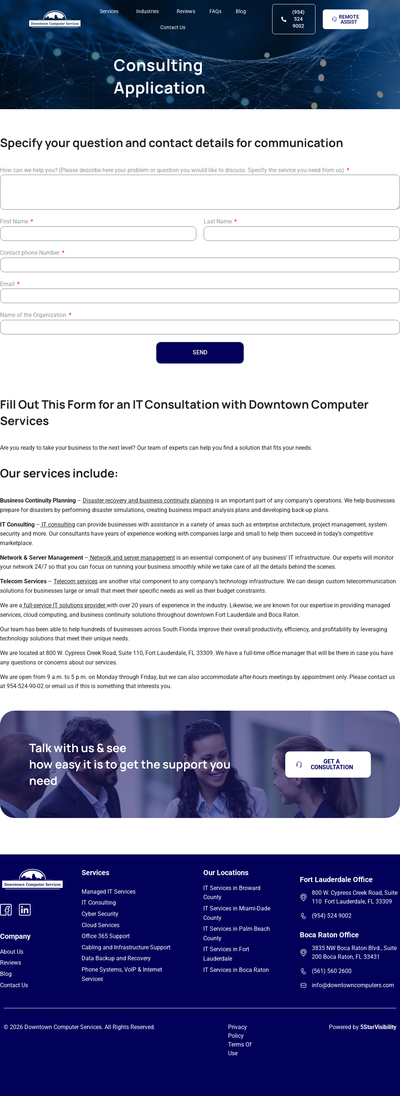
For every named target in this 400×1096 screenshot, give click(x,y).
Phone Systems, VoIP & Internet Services (122, 974)
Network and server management (132, 557)
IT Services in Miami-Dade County (236, 913)
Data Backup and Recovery (116, 958)
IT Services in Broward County (231, 893)
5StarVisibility (378, 1027)
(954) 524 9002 (332, 915)
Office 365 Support (106, 936)
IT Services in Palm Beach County (236, 933)
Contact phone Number (30, 252)
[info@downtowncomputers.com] (303, 985)
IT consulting (58, 524)
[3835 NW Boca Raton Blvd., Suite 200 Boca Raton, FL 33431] (303, 952)
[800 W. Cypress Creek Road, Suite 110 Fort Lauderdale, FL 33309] (303, 897)
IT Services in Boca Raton (236, 969)
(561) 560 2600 (332, 971)
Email (8, 284)
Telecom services (76, 581)
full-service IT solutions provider (64, 605)
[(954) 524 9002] (303, 916)
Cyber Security (100, 913)
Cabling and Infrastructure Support (126, 947)
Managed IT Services (109, 891)
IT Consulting (99, 902)
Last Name (218, 221)
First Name (15, 221)
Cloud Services (100, 925)
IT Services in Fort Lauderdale (226, 954)
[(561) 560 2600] (303, 971)
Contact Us (172, 21)
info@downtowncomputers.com (353, 985)
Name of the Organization (34, 314)
